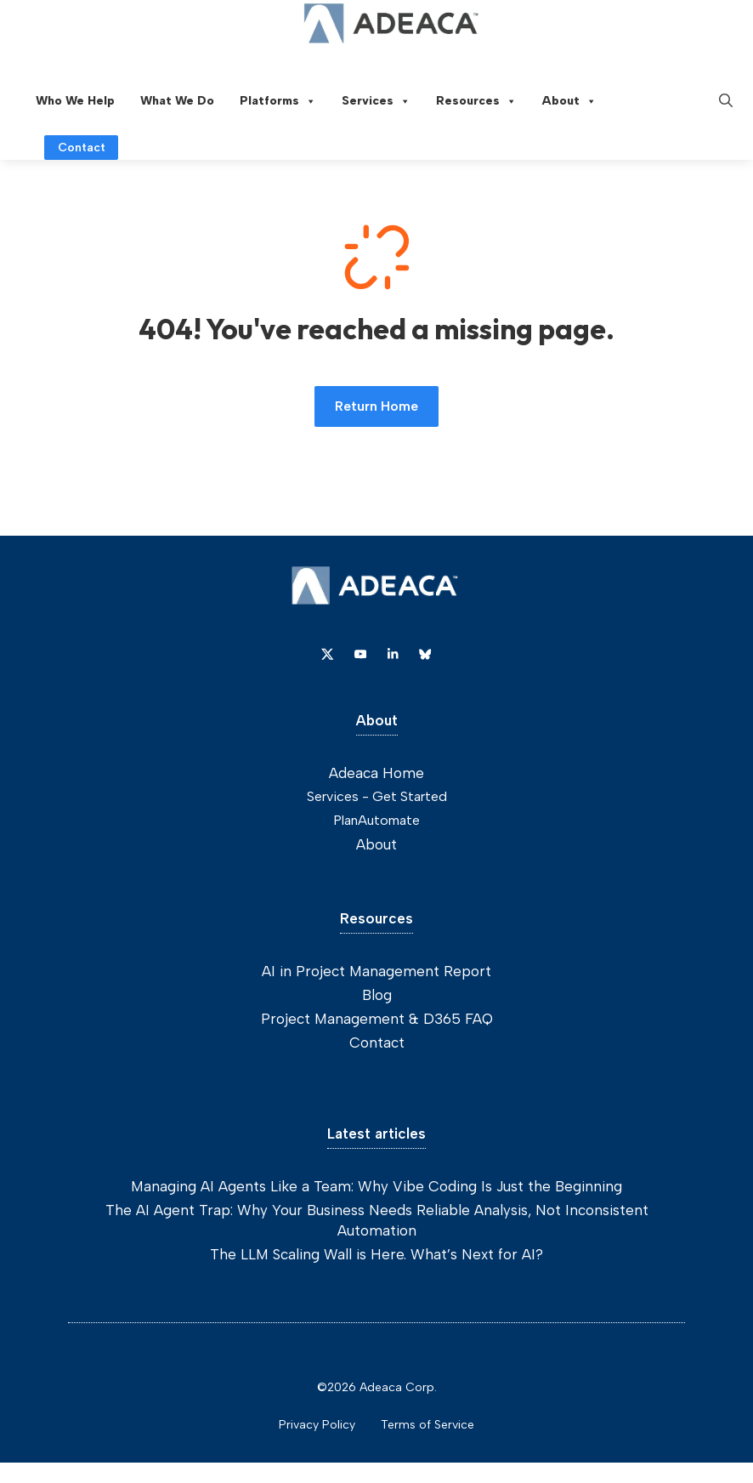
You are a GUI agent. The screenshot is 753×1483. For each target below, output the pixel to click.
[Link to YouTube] (360, 654)
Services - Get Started (377, 796)
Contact (377, 1042)
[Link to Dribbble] (393, 654)
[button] (726, 101)
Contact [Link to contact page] (81, 147)
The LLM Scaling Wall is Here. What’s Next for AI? (376, 1254)
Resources (476, 101)
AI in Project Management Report (376, 971)
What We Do (177, 101)
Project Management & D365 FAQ (377, 1018)
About (569, 101)
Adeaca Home (376, 772)
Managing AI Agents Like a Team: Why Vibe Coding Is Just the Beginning (376, 1186)
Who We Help (75, 101)
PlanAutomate (376, 820)
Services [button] (376, 101)
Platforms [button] (278, 101)
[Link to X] (327, 654)
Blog (377, 994)
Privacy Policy (317, 1425)
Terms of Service (427, 1425)
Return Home (376, 406)
